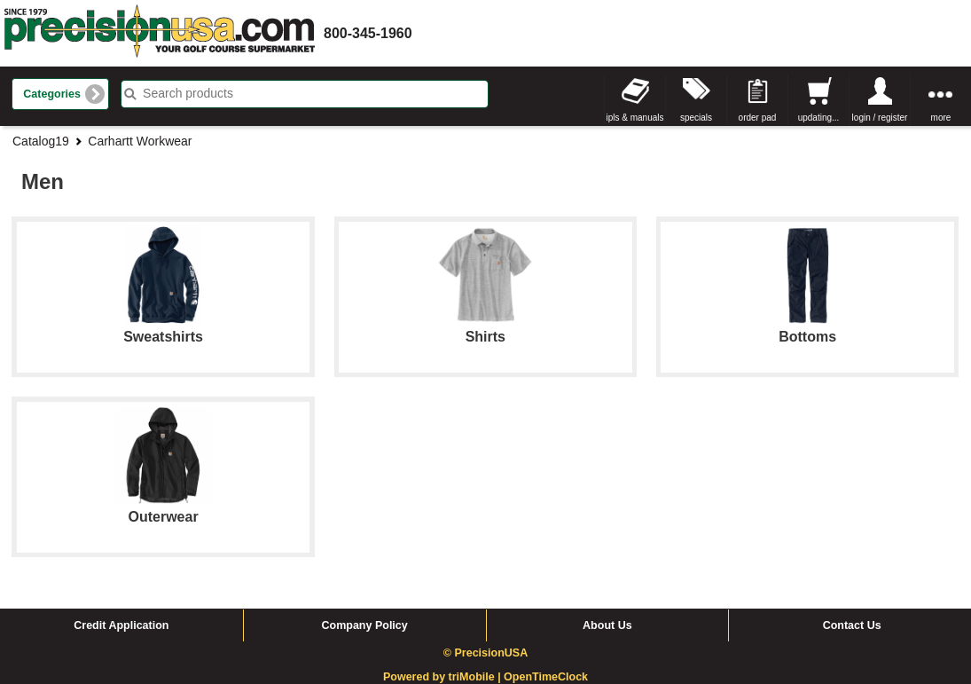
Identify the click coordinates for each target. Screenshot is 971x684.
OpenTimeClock (546, 677)
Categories (52, 94)
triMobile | (477, 677)
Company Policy (365, 625)
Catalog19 (40, 141)
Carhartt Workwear (140, 141)
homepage (159, 33)
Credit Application (121, 625)
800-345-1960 (368, 33)
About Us (607, 625)
